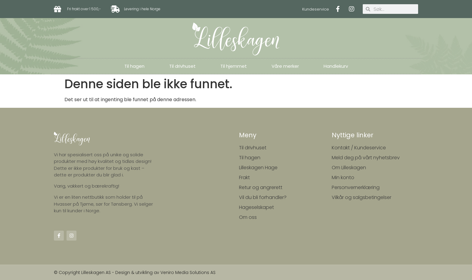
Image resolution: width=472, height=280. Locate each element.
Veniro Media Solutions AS (188, 272)
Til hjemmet (233, 66)
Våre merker (285, 66)
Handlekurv (336, 66)
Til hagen (134, 66)
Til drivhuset (182, 66)
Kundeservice (315, 9)
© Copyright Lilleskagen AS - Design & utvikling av (107, 272)
